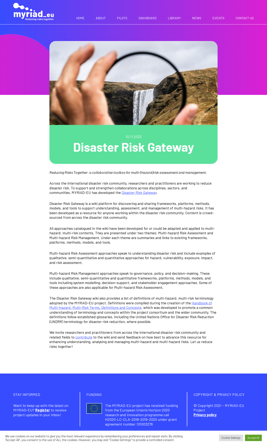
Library (174, 18)
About (101, 18)
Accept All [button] (253, 437)
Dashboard (147, 18)
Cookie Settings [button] (231, 437)
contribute (83, 337)
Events (218, 18)
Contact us (245, 18)
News (196, 18)
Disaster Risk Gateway (139, 192)
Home (80, 18)
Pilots (122, 18)
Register (42, 410)
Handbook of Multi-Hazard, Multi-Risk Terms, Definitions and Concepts (130, 305)
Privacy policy (205, 414)
